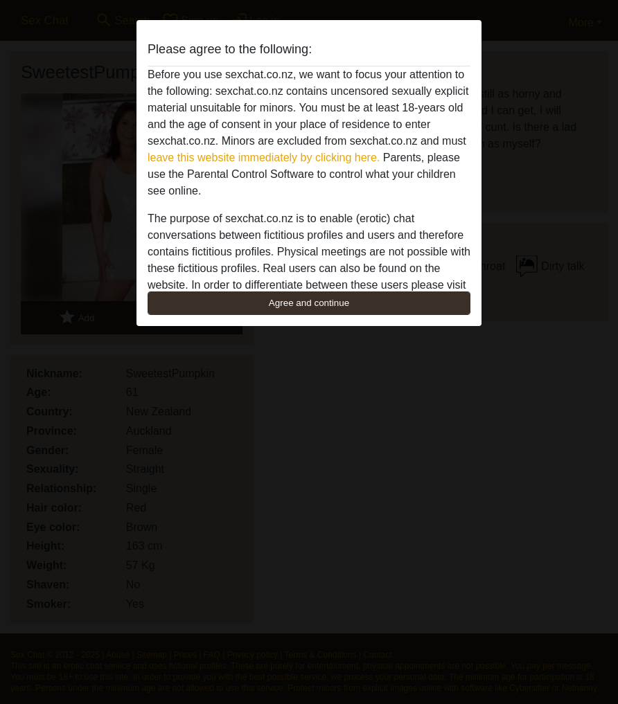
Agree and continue (309, 303)
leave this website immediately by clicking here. (264, 157)
